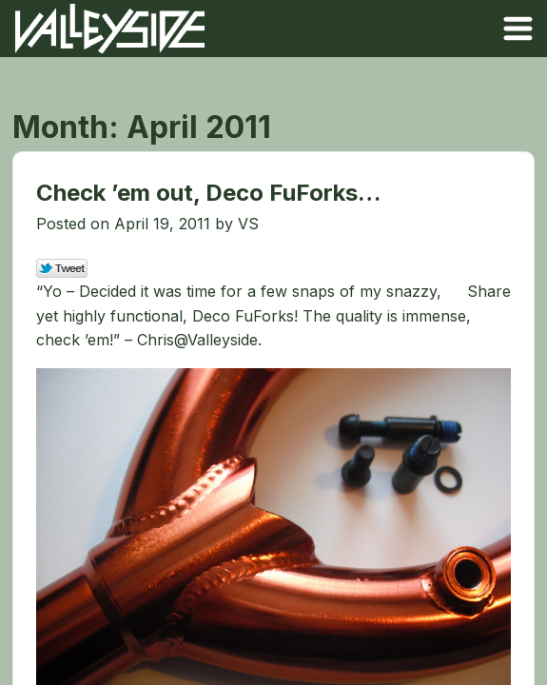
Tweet (62, 269)
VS (248, 223)
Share (489, 291)
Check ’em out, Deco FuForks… (208, 192)
